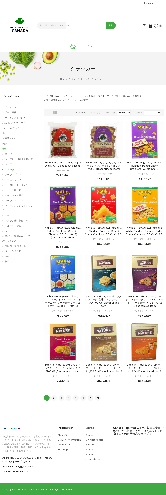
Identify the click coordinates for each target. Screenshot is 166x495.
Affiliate (90, 444)
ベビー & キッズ (11, 128)
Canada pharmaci (39, 489)
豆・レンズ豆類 (13, 251)
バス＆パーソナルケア (14, 122)
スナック (85, 79)
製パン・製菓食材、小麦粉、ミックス (16, 238)
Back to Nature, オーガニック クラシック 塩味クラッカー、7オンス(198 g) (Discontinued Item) (103, 301)
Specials (90, 449)
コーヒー (9, 154)
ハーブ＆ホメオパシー (14, 117)
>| (98, 397)
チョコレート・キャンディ (19, 185)
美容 (4, 143)
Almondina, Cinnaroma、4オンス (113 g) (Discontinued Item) (62, 164)
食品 (73, 79)
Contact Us (64, 444)
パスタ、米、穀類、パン (17, 220)
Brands (89, 435)
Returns (89, 454)
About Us (63, 435)
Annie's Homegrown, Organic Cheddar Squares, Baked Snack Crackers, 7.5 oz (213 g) (103, 231)
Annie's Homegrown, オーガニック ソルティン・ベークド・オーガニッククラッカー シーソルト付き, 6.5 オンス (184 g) (63, 301)
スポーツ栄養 (9, 112)
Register (141, 25)
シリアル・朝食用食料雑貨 (19, 159)
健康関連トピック (11, 138)
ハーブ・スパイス (14, 200)
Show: (139, 112)
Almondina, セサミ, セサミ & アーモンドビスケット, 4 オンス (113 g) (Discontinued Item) (103, 166)
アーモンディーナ (63, 170)
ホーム (5, 133)
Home (63, 79)
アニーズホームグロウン (145, 174)
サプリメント (9, 107)
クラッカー (100, 79)
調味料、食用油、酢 (15, 246)
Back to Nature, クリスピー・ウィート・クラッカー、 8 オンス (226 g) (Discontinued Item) (103, 368)
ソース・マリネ (13, 179)
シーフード (11, 164)
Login (147, 25)
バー (7, 215)
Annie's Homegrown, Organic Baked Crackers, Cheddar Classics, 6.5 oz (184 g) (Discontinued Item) (63, 232)
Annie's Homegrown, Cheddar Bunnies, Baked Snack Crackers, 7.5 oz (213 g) (144, 166)
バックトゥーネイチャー (104, 311)
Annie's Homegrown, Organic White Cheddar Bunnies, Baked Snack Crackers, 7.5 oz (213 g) (145, 231)
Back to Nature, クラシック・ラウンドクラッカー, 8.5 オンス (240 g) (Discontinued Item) (63, 368)
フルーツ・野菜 (13, 225)
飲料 (7, 261)
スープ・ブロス (13, 174)
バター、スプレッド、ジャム (17, 208)
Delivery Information (69, 439)
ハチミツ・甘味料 (14, 195)
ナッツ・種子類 (13, 190)
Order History (93, 459)
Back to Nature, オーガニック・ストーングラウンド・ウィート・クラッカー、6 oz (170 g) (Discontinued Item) (144, 301)
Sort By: (110, 112)
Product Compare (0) (88, 112)
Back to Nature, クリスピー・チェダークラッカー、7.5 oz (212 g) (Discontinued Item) (144, 368)
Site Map (63, 449)
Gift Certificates (94, 439)
